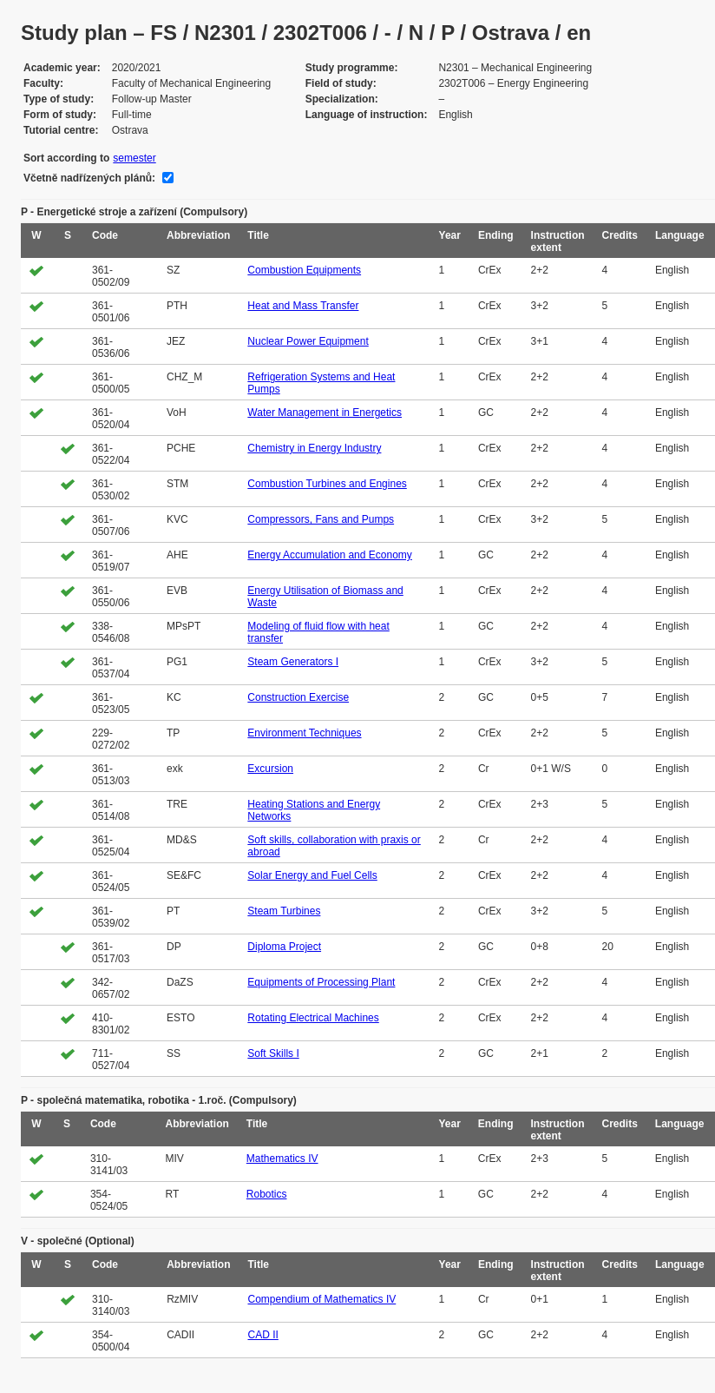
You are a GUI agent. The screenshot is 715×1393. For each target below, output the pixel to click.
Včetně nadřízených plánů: (89, 178)
